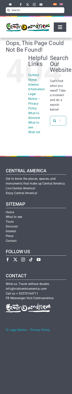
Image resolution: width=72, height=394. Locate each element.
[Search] (9, 10)
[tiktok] (31, 260)
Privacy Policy (40, 330)
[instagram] (34, 4)
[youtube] (41, 4)
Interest (11, 231)
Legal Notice (17, 330)
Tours (10, 221)
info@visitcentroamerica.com (26, 289)
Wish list (34, 132)
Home (32, 80)
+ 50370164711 (27, 293)
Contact (33, 75)
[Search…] (35, 10)
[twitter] (27, 4)
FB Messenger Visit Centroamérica (30, 298)
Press (9, 236)
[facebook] (20, 4)
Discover (12, 226)
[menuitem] (53, 4)
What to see (14, 217)
